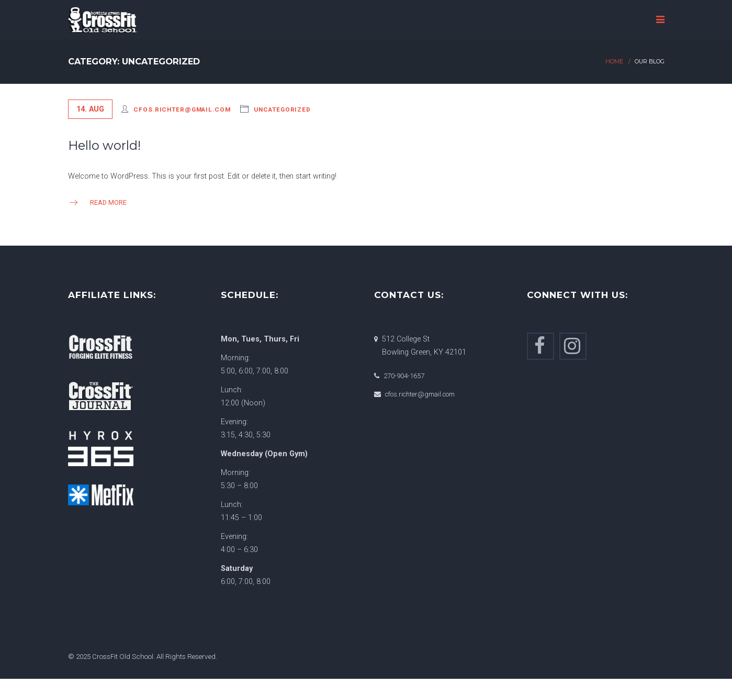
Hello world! (104, 145)
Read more (97, 202)
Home (614, 61)
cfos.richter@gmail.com (181, 109)
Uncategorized (282, 109)
